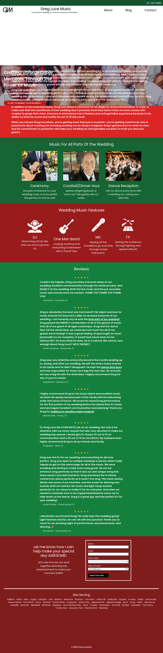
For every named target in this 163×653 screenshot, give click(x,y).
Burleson (79, 599)
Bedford (58, 599)
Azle (51, 599)
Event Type (93, 558)
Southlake (135, 605)
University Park (76, 608)
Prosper (93, 605)
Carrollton (90, 599)
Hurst (125, 602)
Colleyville (112, 599)
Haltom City (84, 602)
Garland (47, 602)
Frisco (38, 602)
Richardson (104, 605)
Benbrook (68, 599)
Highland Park (98, 602)
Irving (132, 602)
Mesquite (57, 605)
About (108, 10)
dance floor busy (111, 367)
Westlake (103, 608)
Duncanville (150, 599)
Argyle (33, 599)
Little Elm (24, 605)
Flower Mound (14, 602)
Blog (128, 10)
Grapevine (72, 602)
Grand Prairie (58, 602)
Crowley (132, 599)
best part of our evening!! (104, 319)
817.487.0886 (154, 3)
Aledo (19, 599)
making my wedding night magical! (72, 411)
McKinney (46, 605)
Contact (150, 10)
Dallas (140, 599)
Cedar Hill (101, 599)
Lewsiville (14, 605)
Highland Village (113, 602)
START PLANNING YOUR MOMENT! (25, 103)
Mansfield (35, 605)
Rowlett (125, 605)
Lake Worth (149, 602)
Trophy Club (61, 608)
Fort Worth (28, 602)
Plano (85, 605)
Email (90, 551)
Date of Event (94, 565)
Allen (26, 599)
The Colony (147, 605)
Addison (10, 599)
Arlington (42, 599)
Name (90, 543)
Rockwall (116, 605)
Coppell (122, 599)
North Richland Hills (72, 605)
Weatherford (91, 608)
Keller (139, 602)
